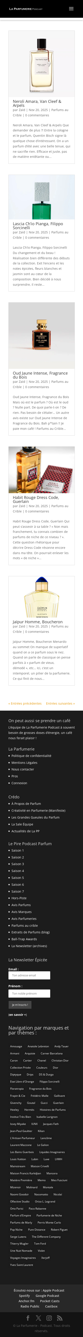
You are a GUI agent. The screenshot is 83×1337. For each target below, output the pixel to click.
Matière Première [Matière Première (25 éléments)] (21, 1180)
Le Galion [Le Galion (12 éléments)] (43, 1145)
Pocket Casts (50, 1301)
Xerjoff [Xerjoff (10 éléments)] (45, 1258)
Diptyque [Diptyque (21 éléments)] (15, 1074)
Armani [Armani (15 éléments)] (14, 1053)
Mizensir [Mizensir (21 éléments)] (15, 1187)
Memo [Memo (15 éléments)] (42, 1180)
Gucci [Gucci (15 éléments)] (44, 1103)
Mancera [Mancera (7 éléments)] (52, 1173)
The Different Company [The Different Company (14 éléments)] (46, 1237)
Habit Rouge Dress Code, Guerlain (36, 499)
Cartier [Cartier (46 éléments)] (27, 1060)
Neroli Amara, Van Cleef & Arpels (37, 103)
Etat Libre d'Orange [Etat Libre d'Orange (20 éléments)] (22, 1081)
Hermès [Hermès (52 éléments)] (29, 1110)
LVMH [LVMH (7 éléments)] (58, 1159)
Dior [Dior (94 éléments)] (55, 1067)
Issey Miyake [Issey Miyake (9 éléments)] (18, 1124)
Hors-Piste (19, 898)
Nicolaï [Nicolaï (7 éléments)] (58, 1194)
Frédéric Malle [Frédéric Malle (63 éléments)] (39, 1096)
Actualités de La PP (25, 831)
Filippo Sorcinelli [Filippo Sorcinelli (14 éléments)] (50, 1081)
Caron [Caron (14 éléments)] (14, 1060)
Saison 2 (18, 857)
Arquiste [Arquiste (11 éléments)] (30, 1053)
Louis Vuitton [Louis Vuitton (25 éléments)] (18, 1159)
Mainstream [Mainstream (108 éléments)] (17, 1166)
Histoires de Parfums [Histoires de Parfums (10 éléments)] (53, 1110)
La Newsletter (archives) (29, 946)
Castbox (51, 1306)
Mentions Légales (24, 762)
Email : (29, 973)
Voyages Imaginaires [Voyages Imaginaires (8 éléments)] (23, 1258)
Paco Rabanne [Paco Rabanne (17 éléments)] (37, 1208)
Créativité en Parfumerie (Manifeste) (38, 810)
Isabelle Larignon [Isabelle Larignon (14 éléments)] (47, 1117)
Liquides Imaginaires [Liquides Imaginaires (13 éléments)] (52, 1152)
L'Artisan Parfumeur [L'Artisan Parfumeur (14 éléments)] (22, 1138)
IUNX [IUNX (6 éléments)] (34, 1124)
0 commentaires (37, 115)
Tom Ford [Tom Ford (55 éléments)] (40, 1243)
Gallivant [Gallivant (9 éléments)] (59, 1096)
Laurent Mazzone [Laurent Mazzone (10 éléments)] (21, 1145)
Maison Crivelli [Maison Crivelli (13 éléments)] (40, 1166)
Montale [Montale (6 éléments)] (48, 1187)
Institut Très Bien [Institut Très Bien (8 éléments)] (20, 1117)
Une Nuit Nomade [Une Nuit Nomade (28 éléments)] (21, 1251)
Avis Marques (22, 912)
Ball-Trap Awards (24, 939)
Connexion (19, 783)
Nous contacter (23, 769)
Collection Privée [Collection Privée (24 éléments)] (20, 1067)
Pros (15, 776)
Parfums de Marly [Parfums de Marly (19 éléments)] (21, 1222)
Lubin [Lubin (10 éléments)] (34, 1159)
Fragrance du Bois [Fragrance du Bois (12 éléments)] (40, 1089)
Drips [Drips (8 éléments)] (30, 1074)
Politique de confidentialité (31, 756)
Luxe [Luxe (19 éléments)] (46, 1159)
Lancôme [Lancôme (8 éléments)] (46, 1138)
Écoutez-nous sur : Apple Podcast (39, 1290)
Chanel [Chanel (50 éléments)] (41, 1060)
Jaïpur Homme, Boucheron (38, 621)
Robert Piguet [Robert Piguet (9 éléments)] (59, 1229)
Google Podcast (47, 1296)
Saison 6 (18, 884)
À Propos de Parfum (26, 803)
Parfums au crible (25, 925)
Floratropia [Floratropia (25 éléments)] (17, 1089)
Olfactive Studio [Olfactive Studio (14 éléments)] (19, 1201)
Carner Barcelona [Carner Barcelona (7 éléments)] (52, 1053)
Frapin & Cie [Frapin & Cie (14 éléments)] (17, 1096)
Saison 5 (18, 878)
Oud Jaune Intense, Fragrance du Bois (40, 375)
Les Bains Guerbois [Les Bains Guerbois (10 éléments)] (22, 1152)
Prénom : (15, 986)
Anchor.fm (26, 1301)
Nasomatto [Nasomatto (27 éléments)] (41, 1194)
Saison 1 (18, 850)
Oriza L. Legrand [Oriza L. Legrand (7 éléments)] (45, 1201)
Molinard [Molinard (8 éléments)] (31, 1187)
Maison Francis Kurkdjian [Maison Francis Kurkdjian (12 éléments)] (25, 1173)
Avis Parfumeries (24, 919)
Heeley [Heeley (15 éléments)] (14, 1110)
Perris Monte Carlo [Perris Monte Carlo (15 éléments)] (49, 1222)
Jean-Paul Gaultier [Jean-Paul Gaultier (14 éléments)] (21, 1131)
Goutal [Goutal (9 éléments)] (31, 1103)
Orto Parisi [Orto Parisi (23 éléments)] (16, 1208)
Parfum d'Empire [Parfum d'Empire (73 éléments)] (20, 1215)
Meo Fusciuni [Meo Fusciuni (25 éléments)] (59, 1180)
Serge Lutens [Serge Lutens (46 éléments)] (18, 1237)
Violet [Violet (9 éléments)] (41, 1251)
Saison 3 (18, 864)
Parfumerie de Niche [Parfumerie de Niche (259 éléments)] (49, 1215)
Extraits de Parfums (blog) (31, 932)
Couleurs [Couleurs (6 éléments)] (41, 1067)
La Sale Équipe (22, 824)
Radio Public (30, 1306)
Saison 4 (18, 871)
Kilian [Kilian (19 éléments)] (41, 1131)
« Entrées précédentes (25, 703)
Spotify (24, 1296)
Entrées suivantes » (60, 703)
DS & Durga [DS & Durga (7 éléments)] (46, 1074)
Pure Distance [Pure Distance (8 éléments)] (36, 1229)
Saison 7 (18, 891)
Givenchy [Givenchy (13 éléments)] (15, 1103)
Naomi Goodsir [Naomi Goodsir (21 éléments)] (19, 1194)
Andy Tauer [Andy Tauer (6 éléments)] (61, 1046)
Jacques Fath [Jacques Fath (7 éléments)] (51, 1124)
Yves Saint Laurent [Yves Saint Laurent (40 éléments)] (21, 1265)
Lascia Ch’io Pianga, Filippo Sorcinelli (38, 225)
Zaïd (22, 110)
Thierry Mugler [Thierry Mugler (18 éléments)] (19, 1243)
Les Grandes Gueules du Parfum (36, 817)
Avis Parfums (21, 905)
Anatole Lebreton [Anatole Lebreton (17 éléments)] (38, 1046)
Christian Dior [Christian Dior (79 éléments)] (60, 1060)
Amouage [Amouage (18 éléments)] (16, 1046)
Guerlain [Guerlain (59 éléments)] (58, 1103)
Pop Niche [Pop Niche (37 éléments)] (16, 1229)
